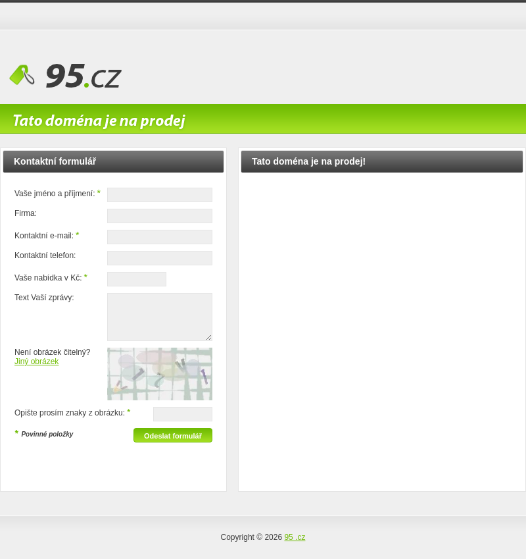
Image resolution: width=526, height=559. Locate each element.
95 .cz (294, 537)
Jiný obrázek (36, 361)
